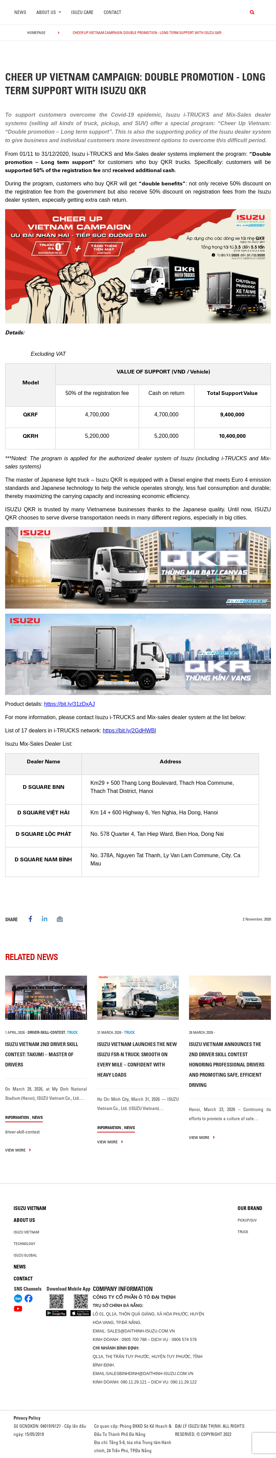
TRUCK (72, 1032)
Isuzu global (25, 1255)
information (17, 1117)
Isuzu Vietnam (30, 1208)
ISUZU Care (82, 12)
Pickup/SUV (247, 1220)
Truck (243, 1231)
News (20, 12)
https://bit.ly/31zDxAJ (69, 704)
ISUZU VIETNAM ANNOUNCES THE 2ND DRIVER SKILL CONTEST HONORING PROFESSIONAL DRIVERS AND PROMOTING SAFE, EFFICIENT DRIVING (226, 1064)
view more (18, 1150)
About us (24, 1220)
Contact (112, 12)
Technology (24, 1243)
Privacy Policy (27, 1418)
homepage (36, 32)
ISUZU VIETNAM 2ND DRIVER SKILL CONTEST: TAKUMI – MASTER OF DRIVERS (41, 1054)
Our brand (250, 1208)
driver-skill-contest (46, 1032)
